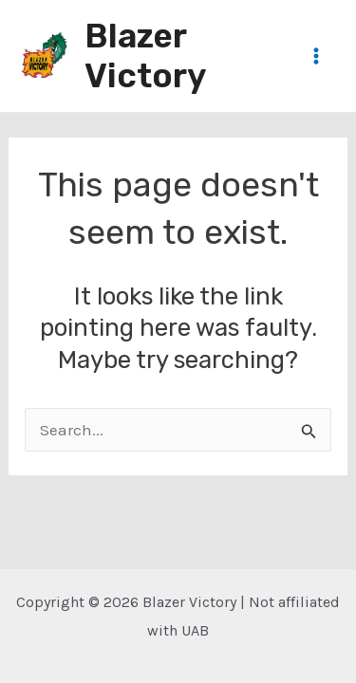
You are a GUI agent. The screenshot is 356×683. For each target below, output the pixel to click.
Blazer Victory (145, 56)
